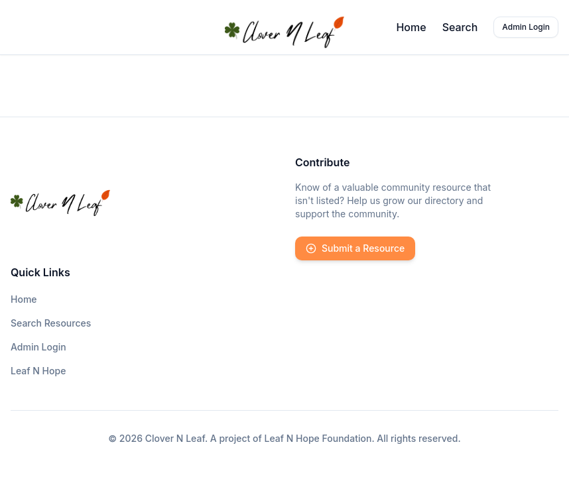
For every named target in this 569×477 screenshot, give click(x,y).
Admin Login (526, 27)
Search (460, 27)
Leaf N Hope (38, 370)
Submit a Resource (355, 248)
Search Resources (51, 323)
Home (411, 27)
